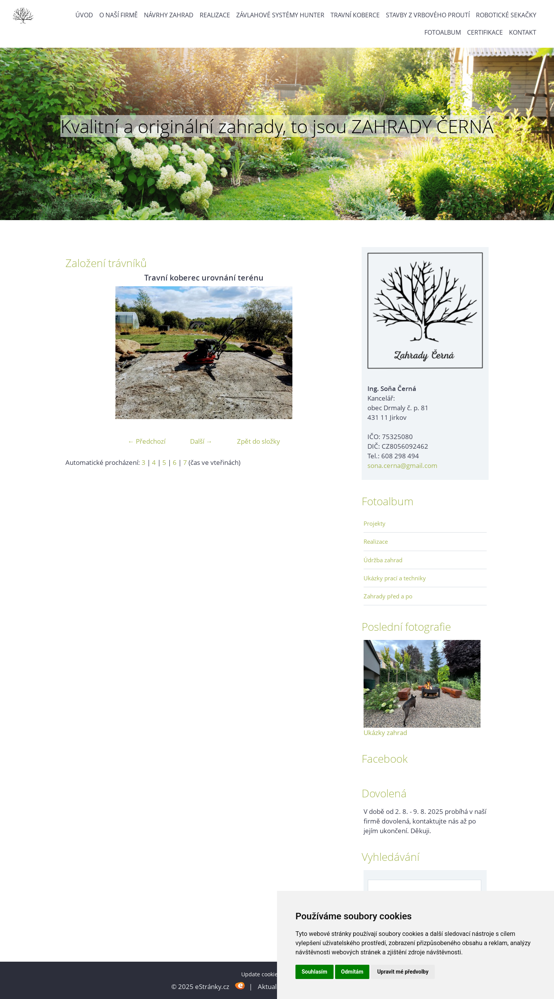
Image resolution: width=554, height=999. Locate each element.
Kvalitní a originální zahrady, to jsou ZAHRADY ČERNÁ (277, 126)
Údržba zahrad (383, 560)
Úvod (84, 15)
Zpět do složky (258, 441)
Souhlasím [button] (314, 972)
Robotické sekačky (506, 15)
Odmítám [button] (352, 972)
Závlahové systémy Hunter (280, 15)
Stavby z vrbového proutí (428, 15)
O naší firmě (118, 15)
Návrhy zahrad (169, 15)
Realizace (215, 15)
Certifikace (485, 32)
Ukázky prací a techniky (395, 578)
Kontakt (522, 32)
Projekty (374, 523)
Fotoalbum (442, 32)
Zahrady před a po (388, 596)
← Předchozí (146, 441)
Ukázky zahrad (385, 732)
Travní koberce (355, 15)
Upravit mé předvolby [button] (402, 972)
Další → (201, 441)
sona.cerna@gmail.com (402, 465)
